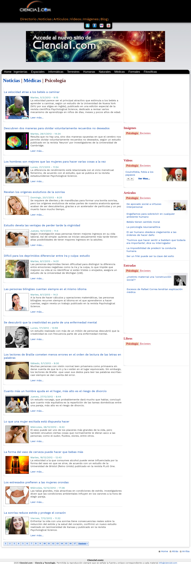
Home (7, 71)
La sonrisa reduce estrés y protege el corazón (35, 512)
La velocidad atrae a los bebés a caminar (32, 92)
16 (70, 543)
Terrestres (73, 71)
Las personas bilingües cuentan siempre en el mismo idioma (45, 289)
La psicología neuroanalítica (143, 227)
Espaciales (38, 71)
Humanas (89, 71)
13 (57, 543)
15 (66, 543)
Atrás (174, 551)
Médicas (119, 71)
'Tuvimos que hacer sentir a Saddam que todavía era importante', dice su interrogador (156, 241)
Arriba (184, 551)
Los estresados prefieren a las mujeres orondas (36, 482)
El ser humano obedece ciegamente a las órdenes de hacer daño (151, 233)
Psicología (132, 133)
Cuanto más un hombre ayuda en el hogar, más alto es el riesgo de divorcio (55, 391)
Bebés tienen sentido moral (143, 221)
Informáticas (55, 71)
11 (48, 543)
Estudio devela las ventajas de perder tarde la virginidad (42, 225)
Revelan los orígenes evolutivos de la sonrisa (34, 192)
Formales (134, 71)
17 (74, 543)
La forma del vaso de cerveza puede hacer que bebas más (43, 451)
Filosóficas (150, 71)
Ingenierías (20, 71)
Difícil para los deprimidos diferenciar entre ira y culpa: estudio (47, 255)
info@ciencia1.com (168, 563)
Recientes (145, 133)
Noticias (11, 80)
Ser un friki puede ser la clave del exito (150, 256)
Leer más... (37, 117)
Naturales (105, 71)
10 (44, 543)
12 (53, 543)
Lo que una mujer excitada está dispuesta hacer (36, 421)
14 (61, 543)
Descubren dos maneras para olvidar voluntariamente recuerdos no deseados (57, 128)
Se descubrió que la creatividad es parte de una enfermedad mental (50, 322)
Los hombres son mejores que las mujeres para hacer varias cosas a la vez (55, 161)
